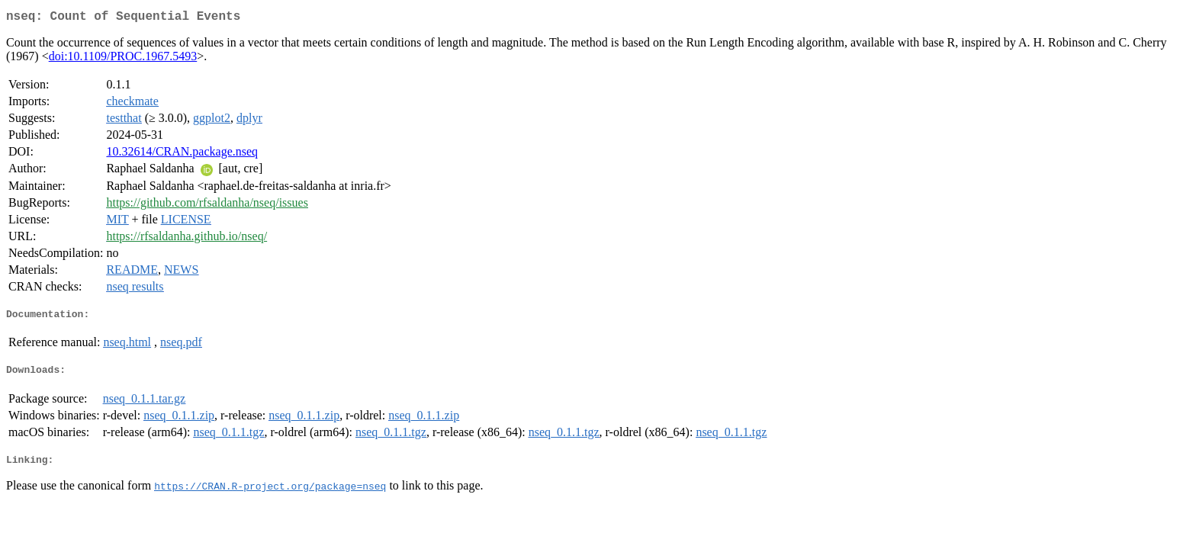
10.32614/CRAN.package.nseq (182, 154)
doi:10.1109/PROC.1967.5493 (123, 59)
